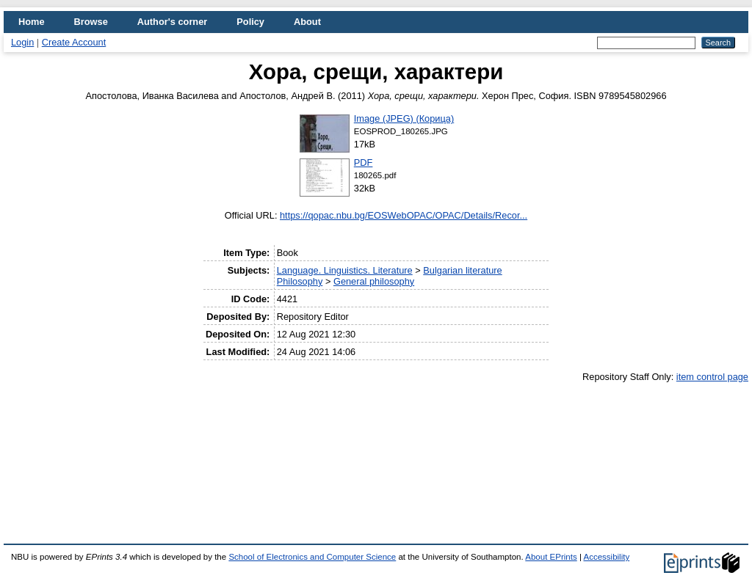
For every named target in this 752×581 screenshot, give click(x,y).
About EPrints (550, 556)
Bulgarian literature (462, 270)
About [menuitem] (307, 21)
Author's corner (172, 21)
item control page (712, 376)
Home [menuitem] (31, 21)
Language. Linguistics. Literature (345, 270)
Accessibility (606, 556)
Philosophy (300, 281)
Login (22, 42)
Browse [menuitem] (91, 21)
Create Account (74, 42)
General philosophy (373, 281)
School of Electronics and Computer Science (312, 556)
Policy (250, 21)
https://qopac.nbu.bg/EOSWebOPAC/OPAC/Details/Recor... (403, 215)
